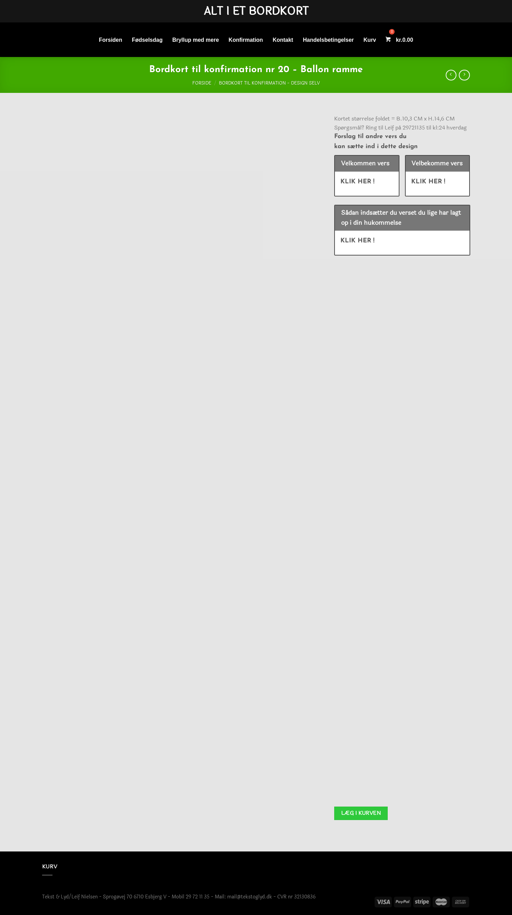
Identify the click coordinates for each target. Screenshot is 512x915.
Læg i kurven (361, 813)
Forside (201, 83)
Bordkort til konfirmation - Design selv (269, 83)
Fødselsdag (147, 40)
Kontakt (283, 40)
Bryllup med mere (195, 40)
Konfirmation (246, 40)
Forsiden (110, 40)
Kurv (370, 40)
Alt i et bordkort (256, 11)
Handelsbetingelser (328, 40)
